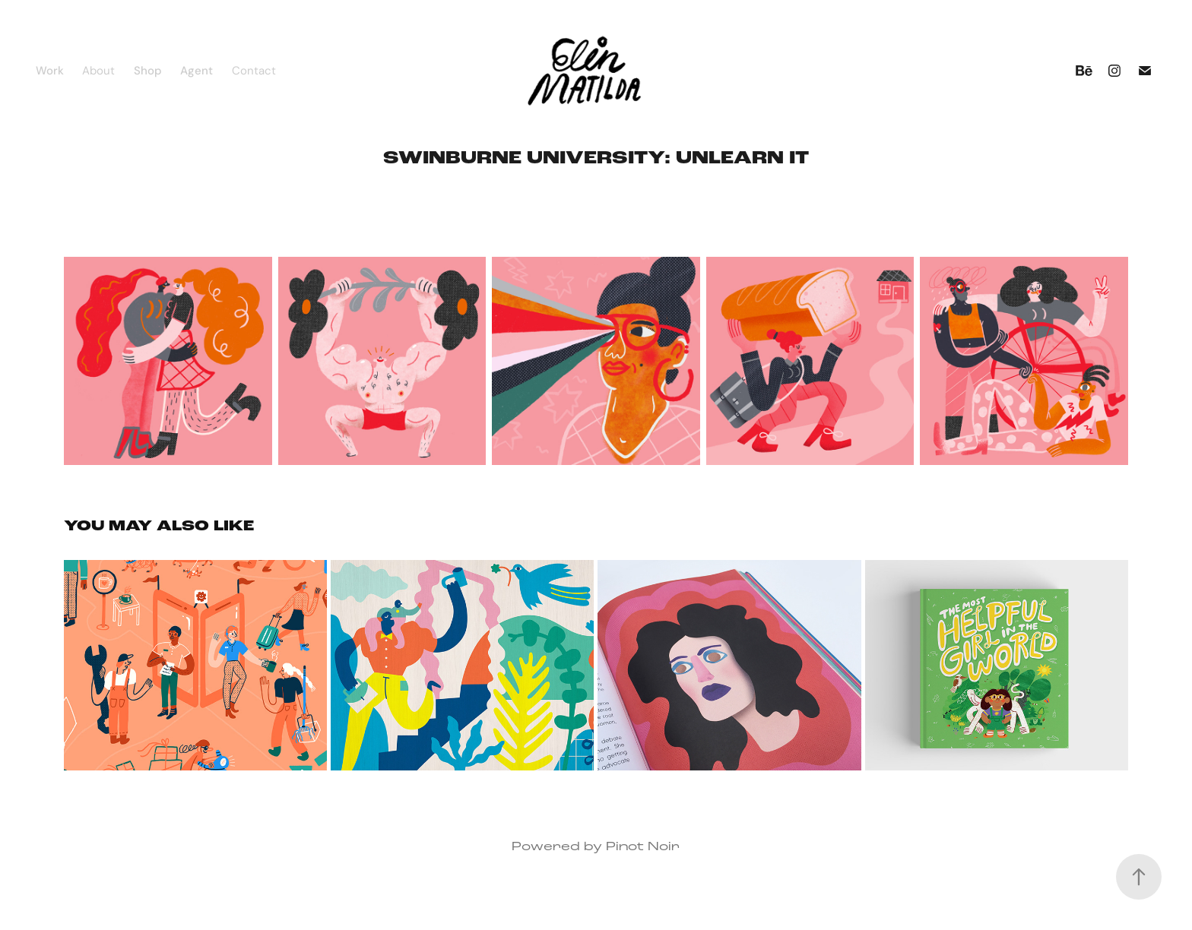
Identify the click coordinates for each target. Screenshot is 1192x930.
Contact (254, 70)
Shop (148, 70)
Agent (196, 70)
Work (50, 70)
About (98, 70)
